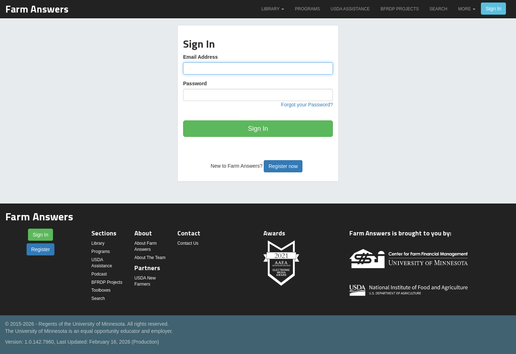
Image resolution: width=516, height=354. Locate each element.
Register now (283, 166)
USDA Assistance (350, 8)
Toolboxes (101, 290)
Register (40, 249)
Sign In (493, 8)
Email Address (200, 57)
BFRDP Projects (400, 8)
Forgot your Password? (307, 104)
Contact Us (188, 243)
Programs (307, 8)
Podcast (99, 274)
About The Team (150, 257)
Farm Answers (36, 8)
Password (195, 83)
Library (272, 8)
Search (439, 8)
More (467, 8)
